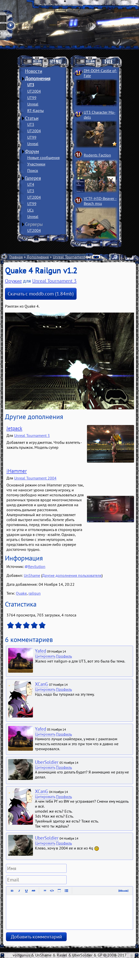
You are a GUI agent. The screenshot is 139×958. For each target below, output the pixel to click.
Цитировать (45, 656)
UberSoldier (46, 762)
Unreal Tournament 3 (70, 256)
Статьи (31, 118)
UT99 (31, 97)
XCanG (41, 684)
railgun (34, 593)
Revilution (36, 566)
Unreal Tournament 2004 (35, 478)
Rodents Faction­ (97, 155)
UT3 (30, 84)
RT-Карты (35, 110)
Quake (21, 593)
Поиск (32, 170)
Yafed (40, 651)
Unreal (32, 104)
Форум (32, 151)
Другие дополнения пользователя (72, 575)
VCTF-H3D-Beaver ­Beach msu (100, 201)
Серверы (34, 224)
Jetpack (14, 428)
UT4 (30, 184)
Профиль (64, 656)
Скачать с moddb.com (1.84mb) (41, 294)
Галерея (33, 178)
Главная (16, 256)
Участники (36, 163)
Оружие (13, 281)
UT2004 (34, 91)
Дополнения (37, 78)
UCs (30, 210)
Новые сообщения (43, 157)
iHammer (16, 471)
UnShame (32, 575)
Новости (33, 71)
